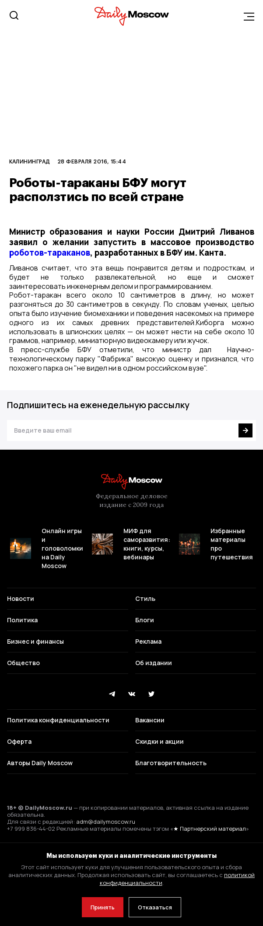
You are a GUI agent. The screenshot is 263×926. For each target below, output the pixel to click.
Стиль (145, 598)
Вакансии (150, 720)
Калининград (29, 161)
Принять (103, 907)
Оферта (19, 741)
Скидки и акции (159, 741)
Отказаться (155, 907)
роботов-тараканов (49, 252)
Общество (23, 663)
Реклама (148, 641)
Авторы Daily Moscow (40, 763)
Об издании (153, 663)
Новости (20, 598)
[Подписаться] (245, 430)
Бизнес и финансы (35, 641)
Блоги (144, 620)
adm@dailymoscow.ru (105, 821)
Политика (22, 620)
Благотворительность (171, 763)
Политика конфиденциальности (58, 720)
